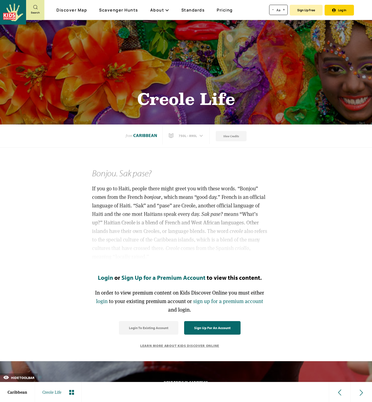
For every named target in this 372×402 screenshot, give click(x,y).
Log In (339, 10)
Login (105, 277)
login (102, 301)
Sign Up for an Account (212, 328)
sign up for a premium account (228, 301)
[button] (186, 135)
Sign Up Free (306, 10)
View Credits (231, 136)
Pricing (225, 10)
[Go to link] (13, 12)
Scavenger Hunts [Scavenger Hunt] (119, 10)
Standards (193, 10)
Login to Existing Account (148, 328)
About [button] (159, 10)
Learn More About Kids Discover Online (179, 345)
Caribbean (145, 135)
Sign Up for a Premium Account (163, 277)
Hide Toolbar (18, 377)
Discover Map (72, 10)
